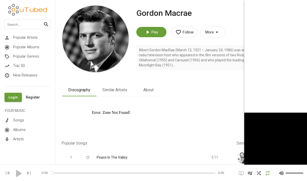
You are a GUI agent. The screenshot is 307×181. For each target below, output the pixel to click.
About (148, 89)
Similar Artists (114, 89)
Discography (79, 89)
